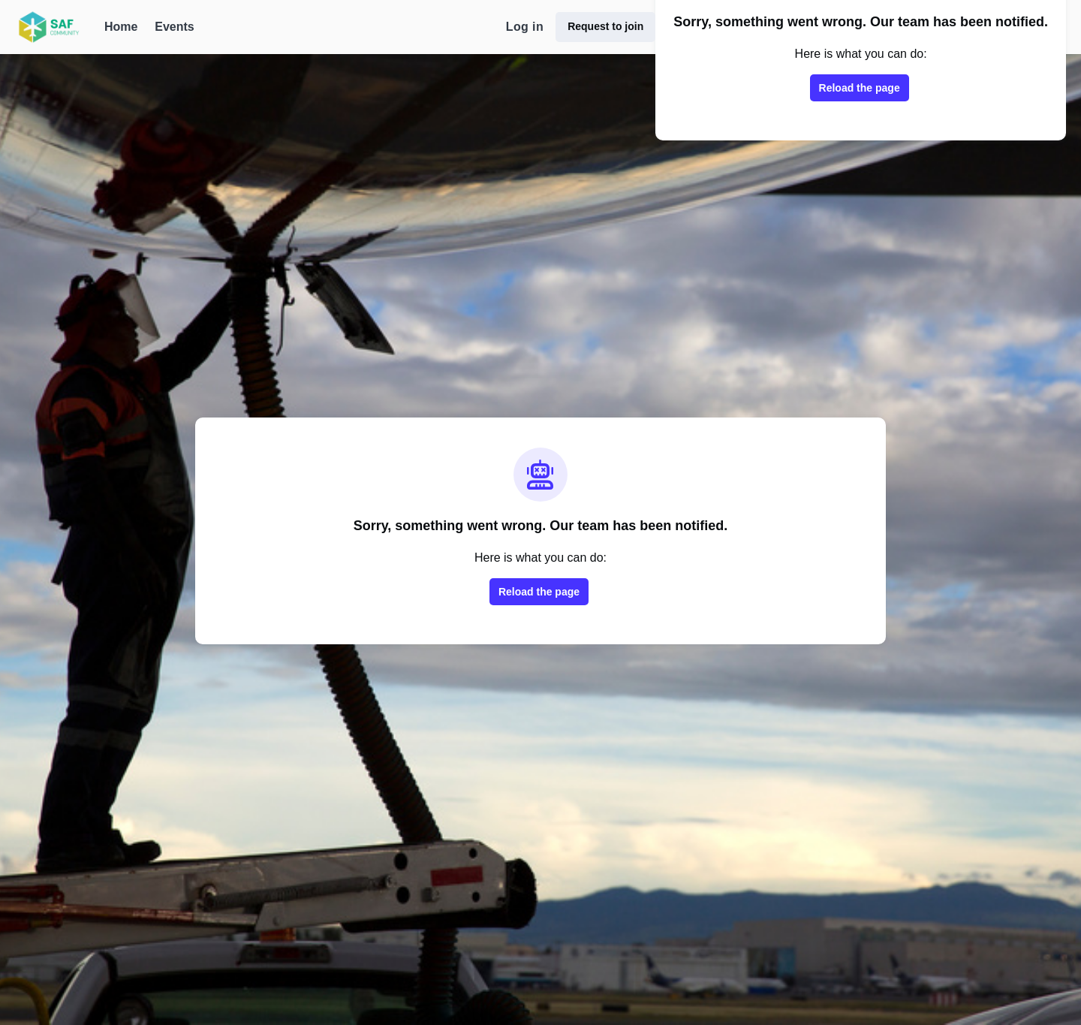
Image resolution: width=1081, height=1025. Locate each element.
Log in (525, 26)
